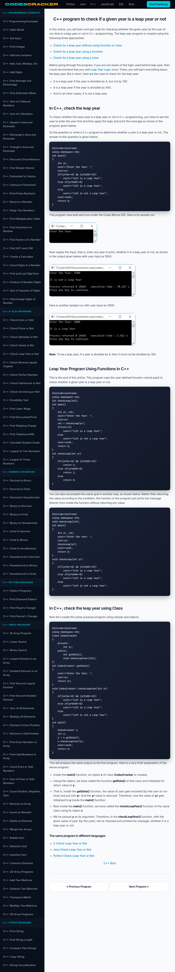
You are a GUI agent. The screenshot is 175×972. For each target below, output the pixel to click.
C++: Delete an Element (17, 821)
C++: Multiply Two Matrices (20, 905)
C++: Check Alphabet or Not (20, 337)
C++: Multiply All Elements (19, 716)
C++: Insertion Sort (14, 854)
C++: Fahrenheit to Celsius (19, 176)
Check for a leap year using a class (76, 57)
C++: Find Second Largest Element (19, 685)
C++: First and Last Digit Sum (21, 273)
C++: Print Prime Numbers (19, 193)
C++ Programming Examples (20, 21)
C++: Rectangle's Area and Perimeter (19, 136)
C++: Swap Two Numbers (19, 210)
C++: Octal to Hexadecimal (19, 548)
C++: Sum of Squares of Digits (21, 290)
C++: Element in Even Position (21, 725)
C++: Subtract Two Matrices (20, 888)
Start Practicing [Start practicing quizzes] (158, 4)
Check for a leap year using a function (78, 51)
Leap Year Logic (100, 69)
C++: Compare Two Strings (19, 948)
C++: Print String (13, 931)
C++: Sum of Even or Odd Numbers (18, 781)
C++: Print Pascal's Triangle (20, 616)
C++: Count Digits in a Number (22, 265)
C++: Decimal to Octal (16, 489)
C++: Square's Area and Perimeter (17, 124)
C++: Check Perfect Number (20, 374)
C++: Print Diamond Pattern (20, 599)
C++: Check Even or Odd (18, 320)
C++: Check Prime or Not (18, 328)
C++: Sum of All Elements (18, 708)
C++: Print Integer (14, 46)
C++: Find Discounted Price (20, 417)
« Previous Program (78, 886)
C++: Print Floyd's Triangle (19, 607)
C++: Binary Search (15, 650)
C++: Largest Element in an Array (19, 660)
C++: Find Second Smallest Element (19, 697)
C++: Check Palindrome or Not (22, 383)
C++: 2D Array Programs (18, 871)
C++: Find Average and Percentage (17, 82)
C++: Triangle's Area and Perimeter (18, 149)
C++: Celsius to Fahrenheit (19, 184)
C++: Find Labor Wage (17, 408)
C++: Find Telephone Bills (18, 434)
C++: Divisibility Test (15, 400)
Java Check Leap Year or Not (72, 849)
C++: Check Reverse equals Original (20, 364)
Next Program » (139, 886)
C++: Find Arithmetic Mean (19, 93)
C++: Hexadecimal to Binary (20, 565)
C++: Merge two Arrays (17, 829)
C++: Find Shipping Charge (19, 425)
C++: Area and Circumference (21, 159)
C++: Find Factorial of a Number (17, 229)
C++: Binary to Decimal (17, 506)
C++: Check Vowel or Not (18, 345)
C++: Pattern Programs (17, 590)
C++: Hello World (13, 29)
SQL (121, 4)
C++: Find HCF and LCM (18, 248)
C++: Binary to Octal (15, 514)
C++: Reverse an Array (17, 803)
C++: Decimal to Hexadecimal (21, 497)
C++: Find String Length (17, 939)
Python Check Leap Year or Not (73, 855)
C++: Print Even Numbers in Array (20, 744)
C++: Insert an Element (17, 812)
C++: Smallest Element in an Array (20, 673)
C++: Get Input (12, 38)
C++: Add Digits (13, 72)
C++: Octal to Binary (15, 539)
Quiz (131, 4)
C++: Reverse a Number (17, 201)
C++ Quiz (110, 863)
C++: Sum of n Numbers (18, 113)
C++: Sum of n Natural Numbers (16, 103)
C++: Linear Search (15, 641)
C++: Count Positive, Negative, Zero (22, 793)
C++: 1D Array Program (17, 633)
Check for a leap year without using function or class (87, 45)
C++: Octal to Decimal (16, 531)
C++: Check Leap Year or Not (21, 354)
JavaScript (107, 4)
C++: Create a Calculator (18, 256)
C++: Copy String (13, 956)
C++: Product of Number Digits (22, 282)
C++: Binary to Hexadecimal (20, 523)
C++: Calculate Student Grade (21, 442)
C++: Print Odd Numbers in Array (19, 756)
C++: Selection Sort (15, 846)
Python (70, 4)
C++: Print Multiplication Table (21, 218)
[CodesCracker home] (31, 4)
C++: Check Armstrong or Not (21, 391)
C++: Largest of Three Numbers (16, 461)
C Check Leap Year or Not (70, 843)
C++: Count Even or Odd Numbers (18, 768)
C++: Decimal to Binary (17, 480)
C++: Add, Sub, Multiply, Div (20, 63)
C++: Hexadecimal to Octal (19, 573)
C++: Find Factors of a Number (22, 239)
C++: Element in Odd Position (21, 733)
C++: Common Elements (18, 863)
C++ (93, 4)
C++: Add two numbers (17, 55)
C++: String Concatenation (19, 965)
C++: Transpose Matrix (17, 897)
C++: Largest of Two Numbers (21, 451)
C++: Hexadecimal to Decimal (21, 556)
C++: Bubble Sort (13, 837)
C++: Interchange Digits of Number (19, 301)
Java (83, 4)
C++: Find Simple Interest (18, 168)
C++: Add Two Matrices (17, 880)
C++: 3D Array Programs (18, 914)
